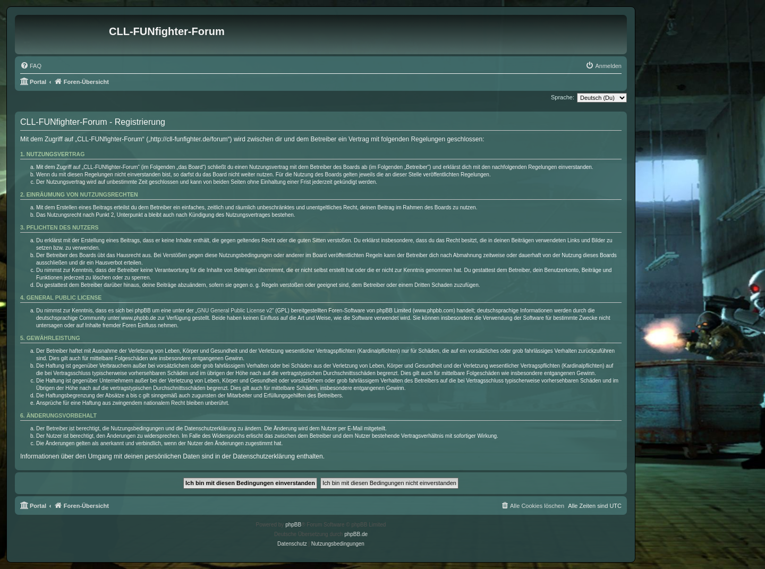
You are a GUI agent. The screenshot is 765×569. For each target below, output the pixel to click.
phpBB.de (356, 534)
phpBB (293, 525)
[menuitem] (30, 66)
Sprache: (562, 97)
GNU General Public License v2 (234, 310)
